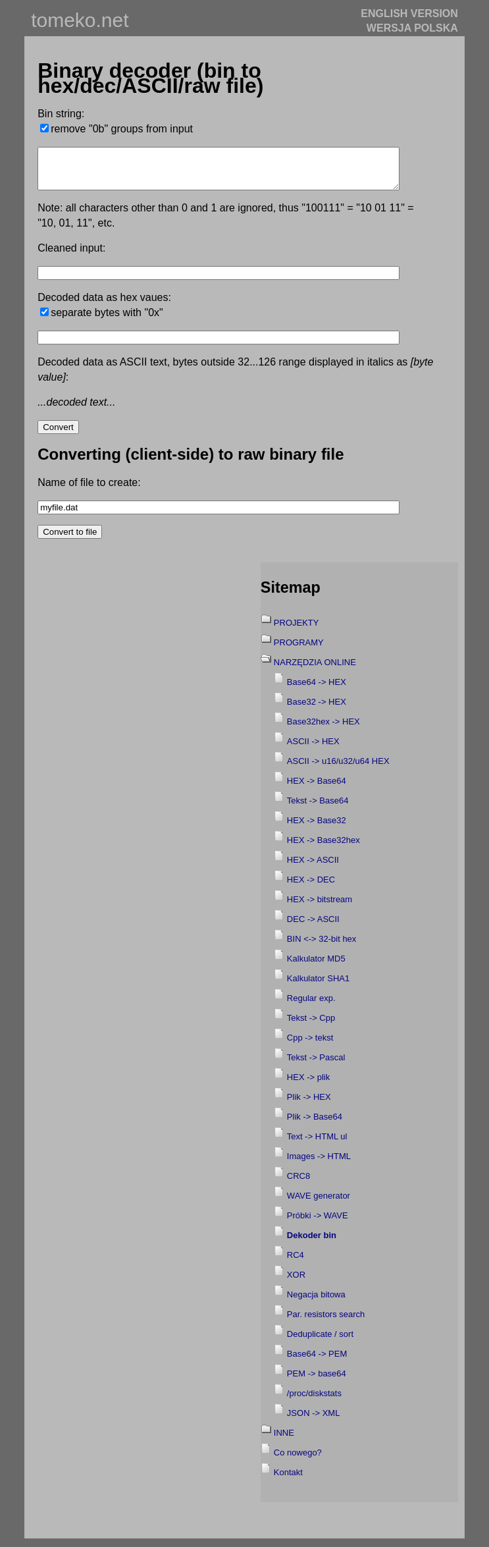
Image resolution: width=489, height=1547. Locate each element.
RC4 (295, 1263)
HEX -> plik (308, 1085)
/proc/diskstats (314, 1401)
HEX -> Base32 (316, 828)
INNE (284, 1441)
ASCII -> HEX (313, 749)
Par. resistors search (326, 1322)
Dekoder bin (311, 1243)
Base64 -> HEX (316, 690)
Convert (58, 435)
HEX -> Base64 (316, 789)
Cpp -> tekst (310, 1045)
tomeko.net (79, 20)
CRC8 (298, 1184)
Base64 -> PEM (317, 1362)
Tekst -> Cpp (311, 1026)
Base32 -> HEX (316, 710)
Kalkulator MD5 (316, 966)
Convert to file (70, 540)
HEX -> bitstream (319, 907)
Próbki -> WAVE (317, 1223)
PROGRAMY (299, 650)
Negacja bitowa (316, 1302)
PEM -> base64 (316, 1381)
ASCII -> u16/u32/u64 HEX (338, 769)
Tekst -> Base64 (318, 808)
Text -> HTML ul (317, 1144)
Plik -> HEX (309, 1105)
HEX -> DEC (311, 887)
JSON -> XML (313, 1421)
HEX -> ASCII (313, 868)
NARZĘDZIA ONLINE (315, 670)
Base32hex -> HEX (323, 729)
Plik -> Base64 (314, 1124)
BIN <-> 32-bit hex (322, 947)
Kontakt (288, 1480)
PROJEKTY (296, 631)
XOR (296, 1283)
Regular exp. (311, 1006)
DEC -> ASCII (313, 927)
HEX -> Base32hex (323, 848)
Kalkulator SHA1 (318, 986)
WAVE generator (318, 1203)
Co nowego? (298, 1460)
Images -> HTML (319, 1164)
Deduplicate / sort (320, 1342)
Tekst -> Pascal (316, 1065)
